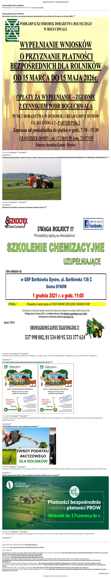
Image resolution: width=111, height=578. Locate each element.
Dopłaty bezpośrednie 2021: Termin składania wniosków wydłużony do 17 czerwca (30, 475)
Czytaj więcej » (6, 155)
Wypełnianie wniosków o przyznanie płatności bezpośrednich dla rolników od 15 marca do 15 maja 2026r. (37, 16)
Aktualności (14, 152)
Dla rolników (22, 152)
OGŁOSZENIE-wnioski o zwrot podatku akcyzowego (19, 426)
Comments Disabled (38, 7)
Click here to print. (104, 573)
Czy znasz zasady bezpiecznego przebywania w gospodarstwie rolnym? (26, 362)
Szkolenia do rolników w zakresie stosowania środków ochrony (23, 207)
